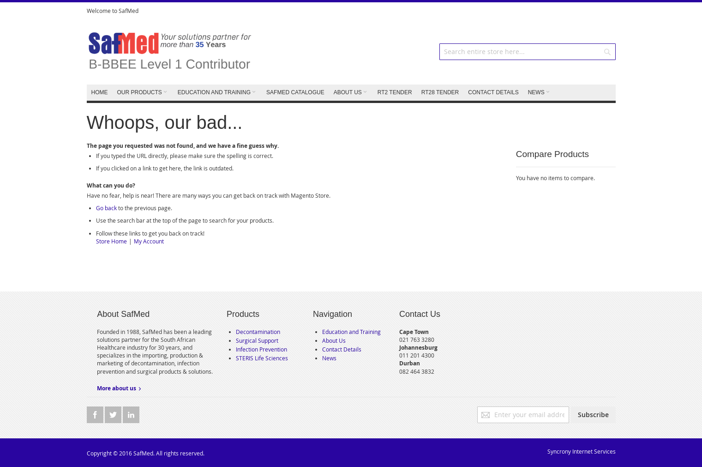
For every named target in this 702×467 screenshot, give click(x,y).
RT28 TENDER (440, 92)
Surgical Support (257, 340)
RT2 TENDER (395, 92)
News (329, 358)
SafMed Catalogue (295, 92)
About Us (334, 340)
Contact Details (341, 349)
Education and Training (351, 331)
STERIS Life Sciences (262, 358)
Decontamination (258, 331)
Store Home (111, 241)
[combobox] (527, 51)
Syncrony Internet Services (581, 451)
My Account (149, 241)
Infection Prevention (261, 349)
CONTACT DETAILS (493, 92)
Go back (106, 208)
